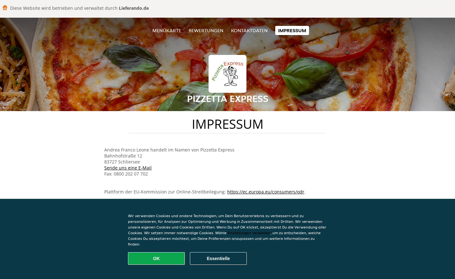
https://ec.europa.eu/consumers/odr (265, 192)
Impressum (292, 30)
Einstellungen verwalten (249, 232)
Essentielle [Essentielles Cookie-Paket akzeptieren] (218, 258)
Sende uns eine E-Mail (128, 168)
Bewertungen (206, 30)
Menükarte (166, 30)
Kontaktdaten (249, 30)
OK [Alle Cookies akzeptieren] (156, 258)
